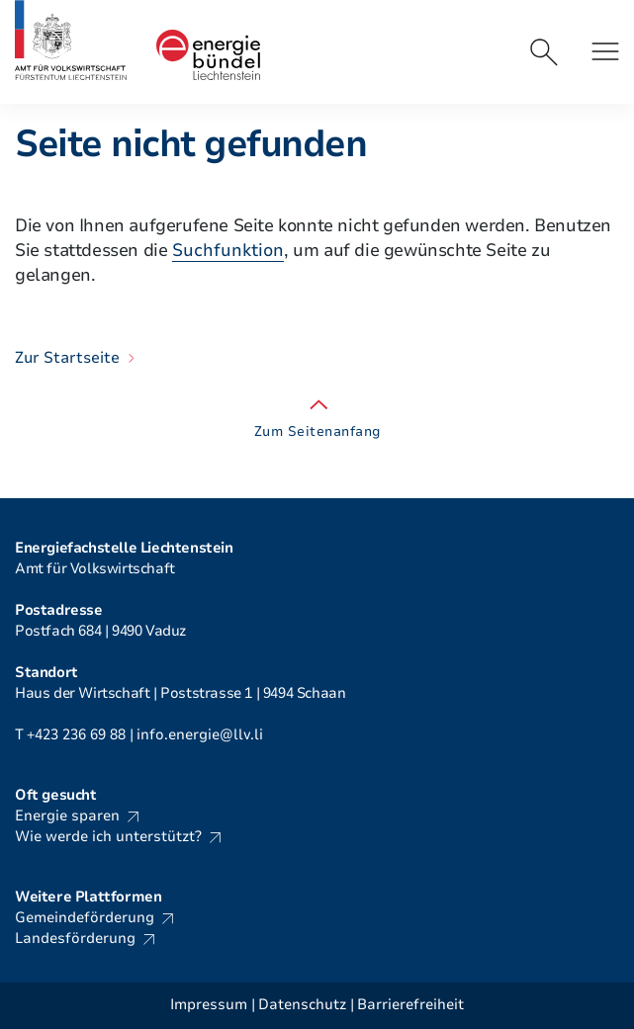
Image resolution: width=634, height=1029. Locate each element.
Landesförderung (75, 938)
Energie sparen (67, 815)
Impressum (208, 1004)
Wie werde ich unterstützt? (108, 836)
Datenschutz (302, 1004)
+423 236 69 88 (76, 734)
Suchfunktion (228, 250)
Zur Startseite (67, 358)
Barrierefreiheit (410, 1004)
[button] (605, 51)
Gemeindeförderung (84, 917)
